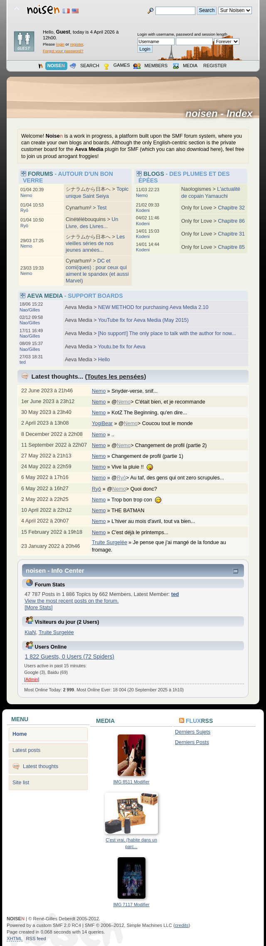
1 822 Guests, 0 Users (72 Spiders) (69, 657)
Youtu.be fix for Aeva (121, 347)
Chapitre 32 (231, 208)
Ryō (24, 210)
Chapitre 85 (231, 247)
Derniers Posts (192, 742)
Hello (104, 359)
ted (23, 362)
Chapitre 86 (231, 221)
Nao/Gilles (30, 309)
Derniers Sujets (192, 732)
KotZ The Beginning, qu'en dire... (153, 413)
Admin (31, 679)
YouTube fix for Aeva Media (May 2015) (143, 320)
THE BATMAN (132, 510)
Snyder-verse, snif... (138, 391)
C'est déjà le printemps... (144, 532)
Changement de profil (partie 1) (151, 456)
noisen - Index (221, 114)
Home (19, 734)
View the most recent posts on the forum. (71, 601)
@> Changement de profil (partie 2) (163, 445)
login (60, 44)
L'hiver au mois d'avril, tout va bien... (157, 521)
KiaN (30, 632)
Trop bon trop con (140, 500)
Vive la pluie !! (136, 467)
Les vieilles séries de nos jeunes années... (95, 243)
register (76, 44)
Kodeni (143, 210)
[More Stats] (38, 607)
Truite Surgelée (109, 542)
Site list (20, 782)
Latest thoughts (40, 766)
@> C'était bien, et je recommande (162, 402)
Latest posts (26, 750)
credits (182, 925)
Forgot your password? (63, 51)
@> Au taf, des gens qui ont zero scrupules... (171, 478)
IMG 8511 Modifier (131, 781)
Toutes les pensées (115, 376)
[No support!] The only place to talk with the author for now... (167, 333)
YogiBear (102, 423)
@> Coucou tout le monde (159, 423)
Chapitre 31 (231, 234)
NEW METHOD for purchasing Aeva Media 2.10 (153, 307)
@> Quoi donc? (136, 489)
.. (117, 435)
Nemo (26, 195)
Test (102, 208)
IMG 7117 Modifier (131, 904)
